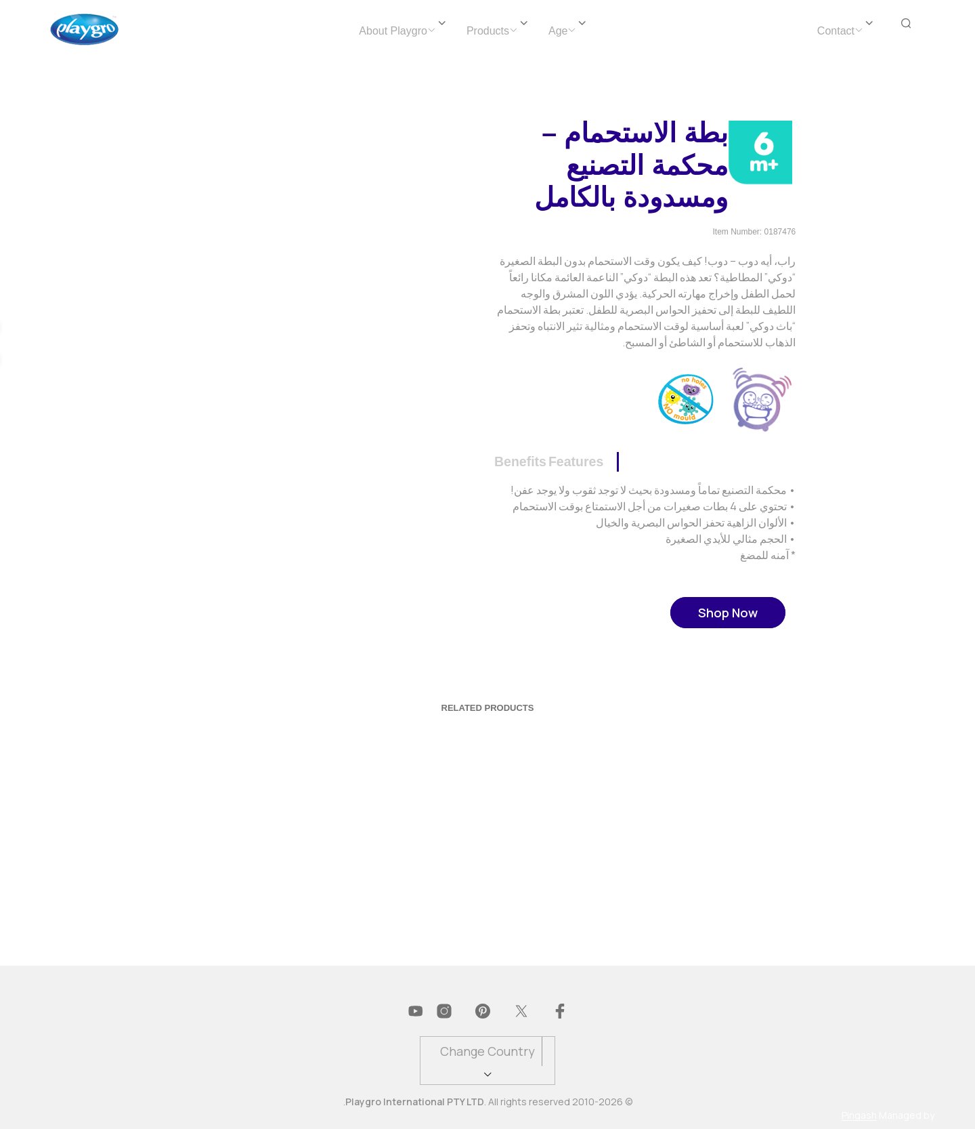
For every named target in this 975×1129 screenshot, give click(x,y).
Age (557, 31)
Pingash (859, 1115)
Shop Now (728, 612)
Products (488, 31)
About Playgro (393, 31)
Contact (835, 31)
